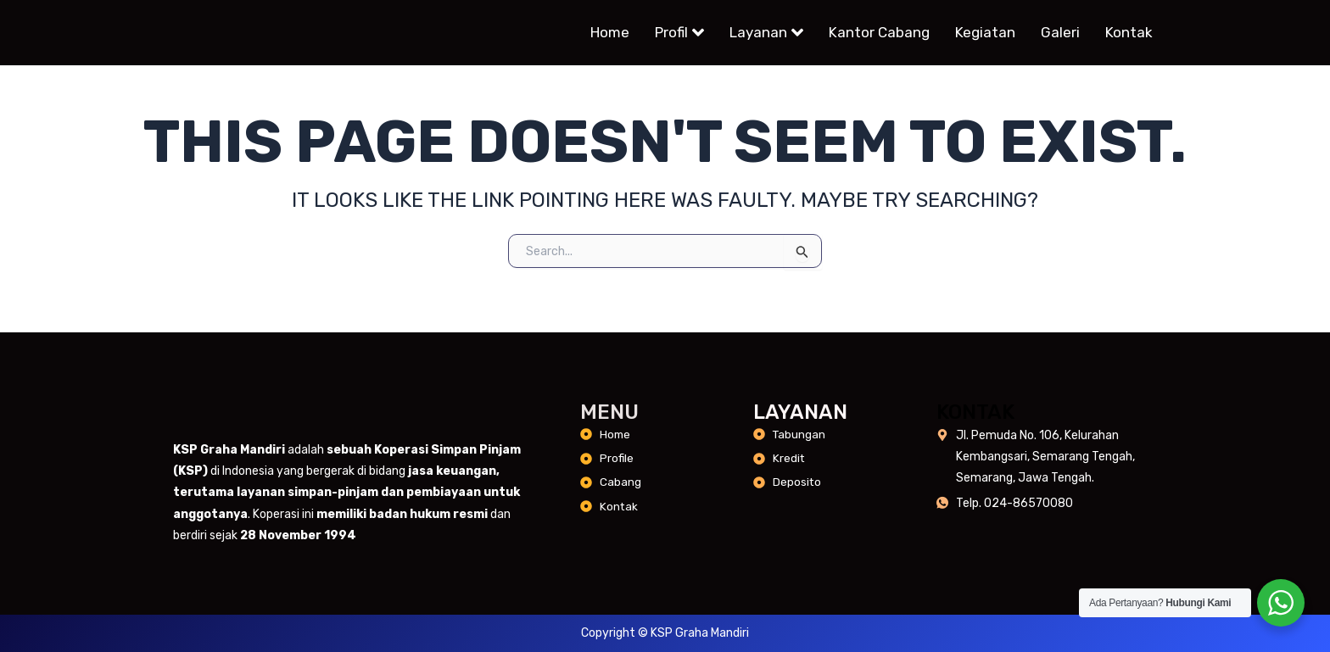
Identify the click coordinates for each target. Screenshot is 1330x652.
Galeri (1060, 33)
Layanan (766, 33)
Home (609, 33)
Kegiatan (985, 33)
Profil (679, 33)
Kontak (1129, 33)
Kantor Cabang (879, 33)
